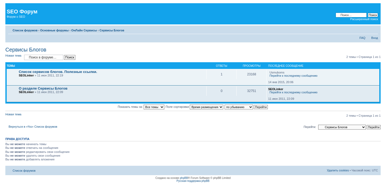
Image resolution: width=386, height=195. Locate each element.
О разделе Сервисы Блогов (43, 88)
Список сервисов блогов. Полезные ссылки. (58, 72)
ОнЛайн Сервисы (84, 30)
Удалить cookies (338, 170)
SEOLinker (26, 75)
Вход (374, 37)
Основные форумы (54, 30)
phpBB (184, 177)
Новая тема (13, 55)
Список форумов (25, 30)
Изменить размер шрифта (374, 29)
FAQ (362, 37)
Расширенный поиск (364, 19)
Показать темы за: (141, 106)
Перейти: (310, 126)
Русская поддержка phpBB (192, 180)
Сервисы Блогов (111, 30)
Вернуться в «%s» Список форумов (33, 126)
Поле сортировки (194, 106)
